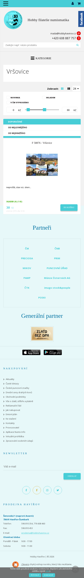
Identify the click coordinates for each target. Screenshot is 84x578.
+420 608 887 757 (64, 38)
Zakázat (48, 575)
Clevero (20, 564)
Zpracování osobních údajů (19, 441)
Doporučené (15, 121)
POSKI (42, 297)
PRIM (57, 258)
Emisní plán (11, 414)
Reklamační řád (13, 405)
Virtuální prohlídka (15, 436)
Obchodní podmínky (16, 397)
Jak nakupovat (13, 410)
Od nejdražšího (16, 133)
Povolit (35, 575)
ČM (27, 248)
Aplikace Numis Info (15, 432)
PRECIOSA (27, 258)
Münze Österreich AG (57, 278)
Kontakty (10, 423)
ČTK (26, 287)
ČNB (57, 248)
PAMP (27, 278)
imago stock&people (57, 287)
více (48, 570)
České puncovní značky (17, 388)
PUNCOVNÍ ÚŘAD (57, 268)
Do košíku (69, 207)
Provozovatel (12, 427)
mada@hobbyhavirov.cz (63, 33)
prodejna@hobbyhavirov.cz (35, 532)
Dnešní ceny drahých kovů (19, 392)
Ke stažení (11, 419)
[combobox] (76, 88)
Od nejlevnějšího (17, 127)
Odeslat (72, 476)
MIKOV (27, 268)
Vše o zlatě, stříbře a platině (19, 401)
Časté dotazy (12, 383)
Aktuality (10, 379)
